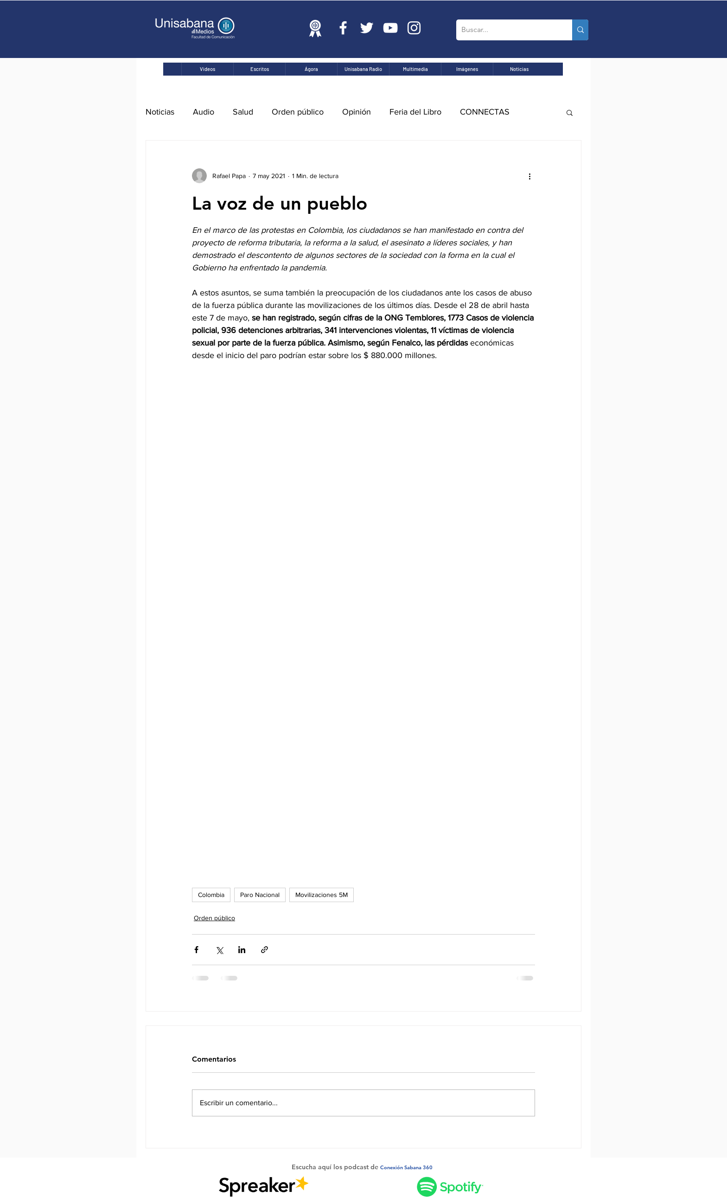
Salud (243, 111)
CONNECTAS (485, 111)
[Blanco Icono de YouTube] (390, 28)
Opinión (356, 111)
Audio (203, 111)
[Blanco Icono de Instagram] (414, 28)
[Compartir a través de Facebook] (196, 949)
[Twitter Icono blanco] (367, 28)
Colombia (211, 894)
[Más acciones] (529, 175)
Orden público (298, 111)
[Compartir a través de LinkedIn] (241, 949)
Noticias (160, 111)
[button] (569, 112)
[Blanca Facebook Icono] (343, 28)
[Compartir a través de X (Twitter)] (219, 949)
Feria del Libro (415, 111)
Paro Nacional (260, 894)
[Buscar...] (507, 29)
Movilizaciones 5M (321, 894)
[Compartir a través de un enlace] (264, 949)
